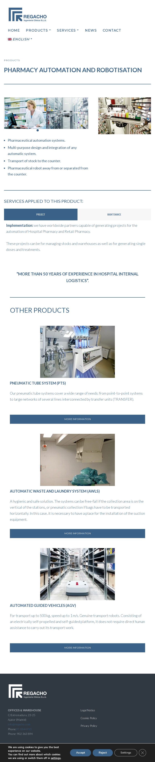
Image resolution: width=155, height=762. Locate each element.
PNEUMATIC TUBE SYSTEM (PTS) (38, 383)
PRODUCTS (37, 30)
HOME (14, 30)
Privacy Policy (89, 725)
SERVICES (66, 30)
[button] (33, 130)
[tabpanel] (77, 237)
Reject (103, 753)
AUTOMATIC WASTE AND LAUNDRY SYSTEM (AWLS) (55, 491)
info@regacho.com (19, 724)
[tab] (41, 214)
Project (40, 214)
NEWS (91, 30)
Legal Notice (88, 710)
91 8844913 (23, 729)
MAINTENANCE (114, 214)
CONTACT (112, 30)
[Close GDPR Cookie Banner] (142, 752)
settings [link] (56, 758)
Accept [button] (80, 753)
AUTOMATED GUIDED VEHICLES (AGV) (43, 605)
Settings (125, 753)
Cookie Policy (89, 718)
